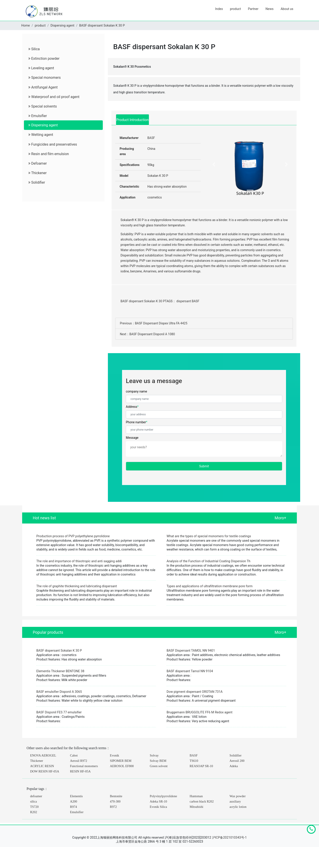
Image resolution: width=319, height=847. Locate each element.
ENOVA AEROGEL (43, 755)
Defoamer (37, 163)
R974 (73, 806)
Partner (253, 9)
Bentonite (116, 796)
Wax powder (238, 796)
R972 (113, 806)
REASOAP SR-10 (201, 766)
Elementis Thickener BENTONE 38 (60, 671)
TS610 (194, 760)
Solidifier (36, 182)
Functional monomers (84, 766)
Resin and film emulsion (48, 154)
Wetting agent (40, 135)
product (235, 9)
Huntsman (196, 796)
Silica (34, 49)
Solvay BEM (158, 760)
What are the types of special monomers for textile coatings (209, 536)
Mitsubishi (196, 806)
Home (25, 25)
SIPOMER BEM (120, 760)
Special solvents (42, 106)
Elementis (76, 796)
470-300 (115, 801)
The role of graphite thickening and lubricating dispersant (76, 586)
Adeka (234, 766)
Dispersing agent (62, 25)
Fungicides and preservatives (52, 144)
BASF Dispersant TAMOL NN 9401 (191, 651)
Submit (204, 466)
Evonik (114, 755)
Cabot (74, 755)
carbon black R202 (202, 801)
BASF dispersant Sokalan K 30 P (102, 25)
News (270, 9)
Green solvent (158, 766)
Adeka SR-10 (158, 801)
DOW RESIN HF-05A (44, 771)
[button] (213, 164)
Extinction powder (43, 58)
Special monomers (44, 77)
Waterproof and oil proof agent (53, 97)
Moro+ (280, 518)
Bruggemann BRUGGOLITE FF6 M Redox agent (199, 712)
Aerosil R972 (78, 760)
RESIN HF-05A (80, 771)
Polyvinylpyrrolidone (163, 796)
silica (33, 801)
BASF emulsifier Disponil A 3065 (59, 692)
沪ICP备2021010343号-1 (229, 837)
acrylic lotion (238, 806)
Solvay (154, 755)
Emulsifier (37, 116)
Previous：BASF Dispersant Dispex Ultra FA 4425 (153, 323)
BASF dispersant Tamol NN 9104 (190, 671)
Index (219, 9)
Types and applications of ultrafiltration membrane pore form (210, 586)
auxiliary (235, 801)
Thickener (37, 173)
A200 (73, 801)
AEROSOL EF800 (122, 766)
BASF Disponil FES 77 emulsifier (59, 712)
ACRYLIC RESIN (42, 766)
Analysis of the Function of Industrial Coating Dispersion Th (208, 561)
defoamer (36, 796)
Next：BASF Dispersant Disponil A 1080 (147, 334)
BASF (151, 138)
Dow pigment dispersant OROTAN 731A (195, 692)
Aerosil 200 (237, 760)
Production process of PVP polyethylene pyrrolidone (73, 536)
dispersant (183, 301)
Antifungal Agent (43, 87)
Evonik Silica (158, 806)
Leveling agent (41, 68)
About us (287, 9)
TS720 (34, 806)
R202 (33, 812)
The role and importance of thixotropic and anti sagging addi (79, 561)
